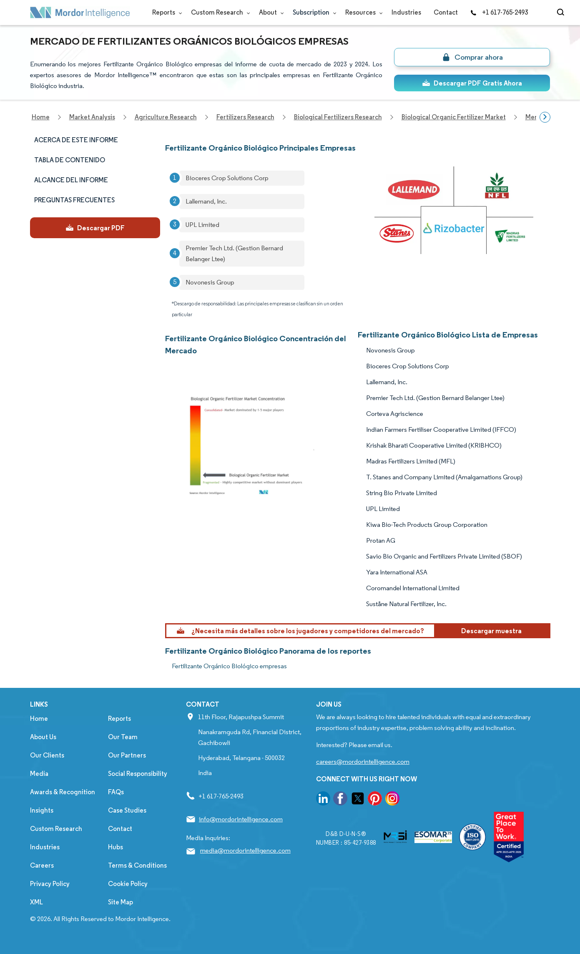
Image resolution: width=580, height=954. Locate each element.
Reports (165, 12)
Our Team (123, 737)
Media (39, 774)
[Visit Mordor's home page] (80, 12)
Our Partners (127, 755)
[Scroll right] (545, 117)
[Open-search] (561, 12)
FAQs (116, 792)
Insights (41, 810)
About (269, 12)
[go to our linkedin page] (323, 799)
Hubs (115, 847)
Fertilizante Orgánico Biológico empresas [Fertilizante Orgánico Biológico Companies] (229, 666)
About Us (43, 737)
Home (39, 718)
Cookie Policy (128, 884)
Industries (406, 12)
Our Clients (47, 755)
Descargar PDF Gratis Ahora (472, 83)
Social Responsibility (137, 774)
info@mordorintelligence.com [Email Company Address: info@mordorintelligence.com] (241, 819)
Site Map (120, 902)
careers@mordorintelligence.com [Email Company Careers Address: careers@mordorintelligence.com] (362, 761)
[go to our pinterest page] (375, 799)
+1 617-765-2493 (499, 12)
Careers (42, 865)
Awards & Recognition (62, 792)
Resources (362, 12)
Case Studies (127, 810)
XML (36, 902)
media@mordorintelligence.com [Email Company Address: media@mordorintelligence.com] (245, 850)
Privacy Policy (50, 884)
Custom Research (218, 12)
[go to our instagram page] (392, 799)
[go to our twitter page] (358, 799)
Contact (446, 12)
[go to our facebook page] (340, 799)
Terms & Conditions (137, 865)
